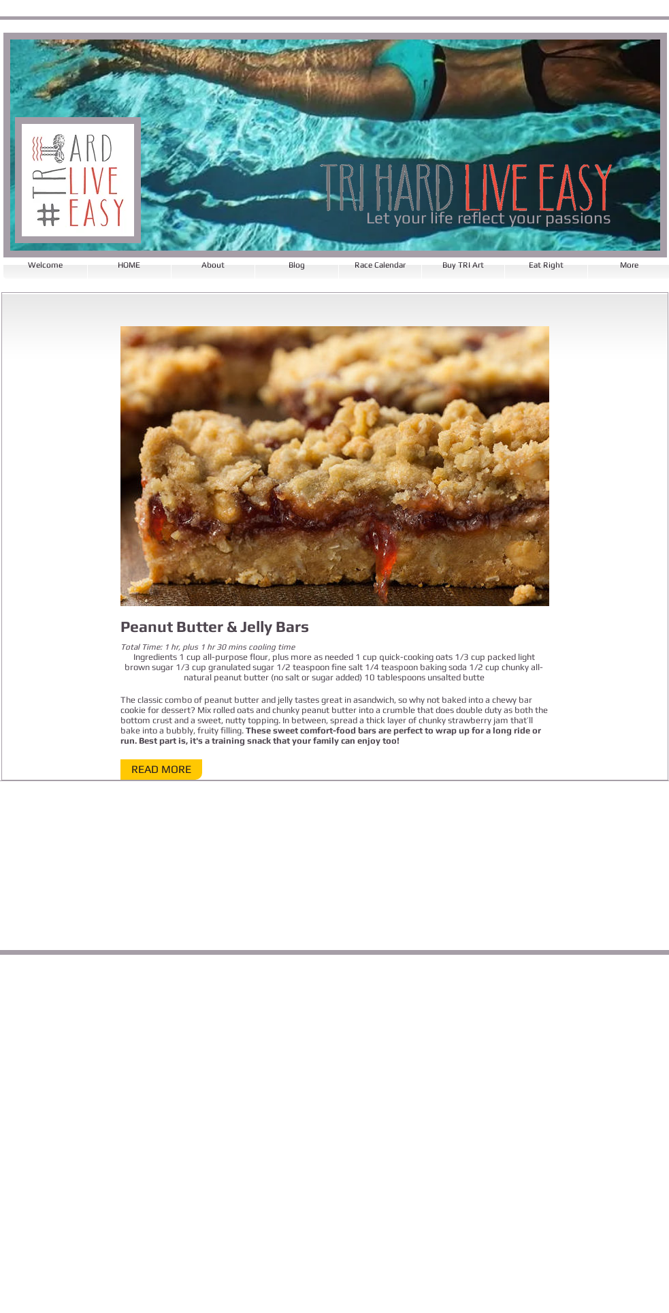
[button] (161, 769)
